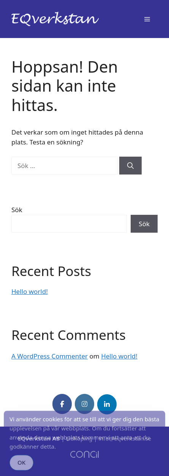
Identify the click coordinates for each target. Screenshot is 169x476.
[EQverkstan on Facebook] (62, 404)
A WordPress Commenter (49, 356)
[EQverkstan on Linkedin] (107, 404)
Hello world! (29, 291)
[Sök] (130, 166)
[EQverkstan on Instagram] (84, 404)
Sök (16, 209)
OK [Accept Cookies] (21, 466)
